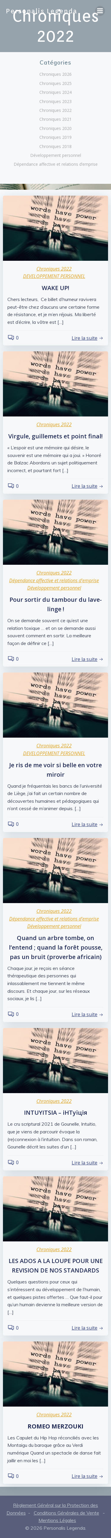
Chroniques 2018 (55, 146)
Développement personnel (55, 155)
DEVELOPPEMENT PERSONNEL (54, 276)
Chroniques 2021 (55, 119)
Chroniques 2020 (55, 128)
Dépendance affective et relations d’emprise (56, 164)
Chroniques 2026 (55, 74)
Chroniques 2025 (55, 83)
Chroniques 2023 (55, 101)
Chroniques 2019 (55, 137)
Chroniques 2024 (55, 92)
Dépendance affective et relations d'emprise (54, 580)
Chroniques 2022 (55, 110)
